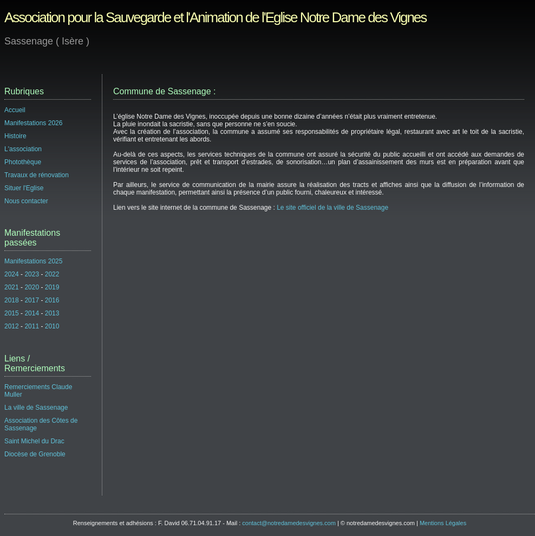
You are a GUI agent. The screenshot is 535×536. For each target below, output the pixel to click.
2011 (31, 326)
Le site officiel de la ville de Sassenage (332, 207)
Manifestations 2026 (33, 123)
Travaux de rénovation (36, 175)
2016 (52, 300)
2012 (11, 326)
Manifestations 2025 (33, 261)
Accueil (14, 110)
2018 (11, 300)
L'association (23, 149)
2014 (31, 313)
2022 (52, 274)
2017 (31, 300)
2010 (52, 326)
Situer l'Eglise (23, 188)
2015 (11, 313)
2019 (52, 287)
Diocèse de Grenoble (35, 454)
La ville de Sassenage (36, 407)
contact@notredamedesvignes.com (289, 523)
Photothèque (22, 162)
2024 (11, 274)
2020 (31, 287)
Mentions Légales (443, 523)
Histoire (15, 136)
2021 (11, 287)
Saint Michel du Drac (34, 441)
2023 (31, 274)
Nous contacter (26, 201)
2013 (52, 313)
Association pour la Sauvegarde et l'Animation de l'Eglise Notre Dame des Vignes (215, 17)
